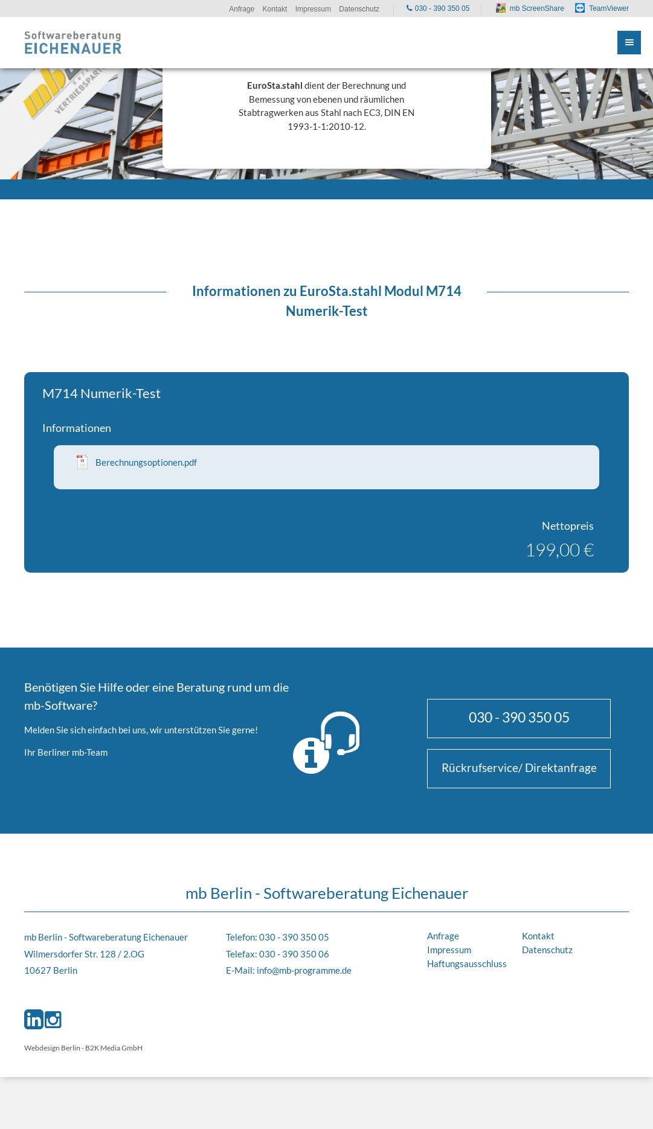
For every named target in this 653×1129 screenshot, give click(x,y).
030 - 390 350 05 (519, 717)
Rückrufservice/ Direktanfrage (519, 767)
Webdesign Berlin (52, 1047)
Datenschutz (547, 949)
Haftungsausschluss (467, 963)
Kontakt (538, 935)
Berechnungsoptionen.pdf (146, 462)
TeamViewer (609, 8)
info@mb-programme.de (304, 970)
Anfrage (443, 935)
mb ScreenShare (537, 8)
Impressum (449, 949)
